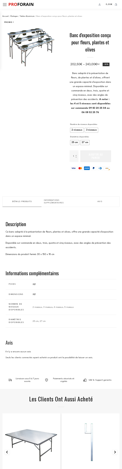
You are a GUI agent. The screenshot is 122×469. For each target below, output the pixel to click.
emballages (9, 425)
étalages (7, 416)
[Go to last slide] (7, 349)
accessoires (9, 429)
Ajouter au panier (96, 156)
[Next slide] (114, 349)
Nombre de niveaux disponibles (83, 124)
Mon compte (71, 425)
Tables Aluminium (27, 16)
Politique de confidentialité (19, 449)
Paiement (69, 420)
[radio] (77, 130)
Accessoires (90, 370)
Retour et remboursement (17, 458)
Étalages (14, 16)
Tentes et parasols (13, 411)
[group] (31, 45)
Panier (67, 416)
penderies (8, 420)
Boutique (69, 411)
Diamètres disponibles (79, 137)
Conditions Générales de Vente (20, 453)
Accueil (5, 16)
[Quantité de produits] (74, 156)
